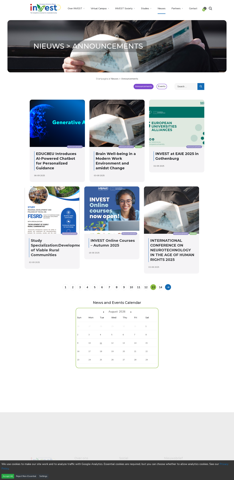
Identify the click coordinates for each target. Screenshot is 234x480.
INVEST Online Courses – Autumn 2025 (81, 242)
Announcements (143, 86)
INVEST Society (124, 8)
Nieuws (162, 8)
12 (146, 287)
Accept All (8, 476)
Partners (176, 8)
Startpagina (102, 78)
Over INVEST (75, 8)
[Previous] (168, 287)
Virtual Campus (99, 8)
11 (138, 287)
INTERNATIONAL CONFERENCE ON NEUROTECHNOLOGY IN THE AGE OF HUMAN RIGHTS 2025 (140, 250)
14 (160, 287)
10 (131, 287)
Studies (145, 8)
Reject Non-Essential (26, 476)
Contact (193, 8)
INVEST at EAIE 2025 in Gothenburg (174, 156)
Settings (43, 476)
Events (162, 86)
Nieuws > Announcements (124, 78)
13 (153, 287)
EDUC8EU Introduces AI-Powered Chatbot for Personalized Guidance (53, 161)
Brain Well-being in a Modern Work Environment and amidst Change (113, 161)
